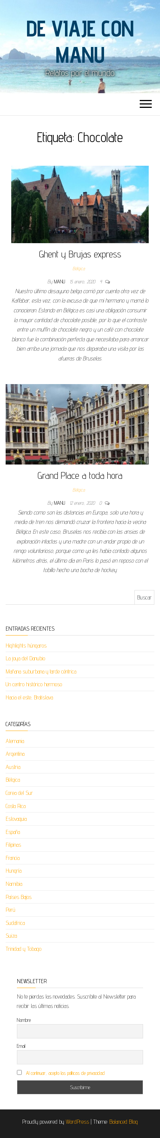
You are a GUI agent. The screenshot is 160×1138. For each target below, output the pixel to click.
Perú (10, 909)
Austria (13, 766)
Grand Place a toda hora (80, 475)
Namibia (14, 883)
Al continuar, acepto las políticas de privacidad (65, 1073)
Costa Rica (16, 806)
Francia (13, 857)
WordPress (77, 1121)
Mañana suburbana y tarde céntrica (41, 671)
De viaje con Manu (80, 41)
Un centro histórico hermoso (34, 684)
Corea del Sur (19, 792)
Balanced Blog (123, 1121)
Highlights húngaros (26, 645)
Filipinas (13, 844)
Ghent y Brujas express (80, 254)
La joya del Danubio (25, 658)
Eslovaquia (16, 818)
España (13, 831)
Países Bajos (19, 896)
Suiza (11, 935)
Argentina (15, 753)
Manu (60, 281)
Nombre (24, 1020)
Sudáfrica (15, 922)
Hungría (13, 870)
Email (21, 1046)
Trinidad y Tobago (23, 948)
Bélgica (78, 268)
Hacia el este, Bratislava (29, 697)
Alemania (15, 741)
